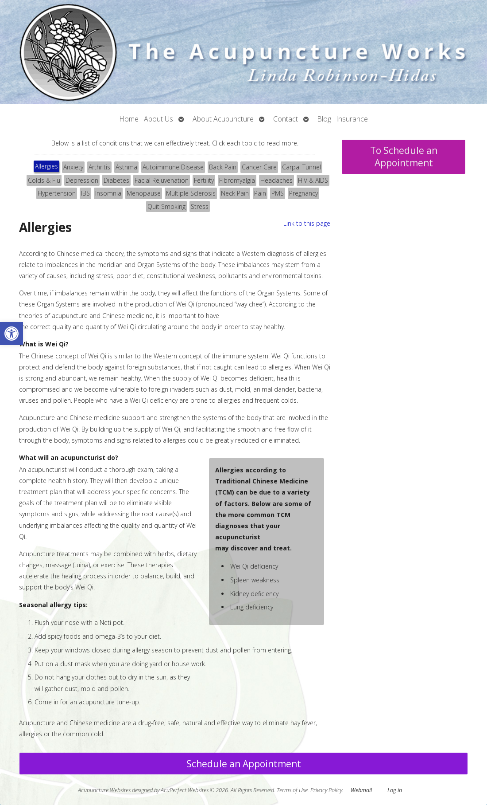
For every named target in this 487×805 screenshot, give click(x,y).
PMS (277, 193)
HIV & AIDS (313, 180)
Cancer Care (259, 167)
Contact (285, 119)
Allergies (46, 166)
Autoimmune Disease (173, 167)
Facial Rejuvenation (162, 180)
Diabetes (116, 180)
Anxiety (73, 167)
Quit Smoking (166, 206)
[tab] (46, 167)
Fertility (204, 180)
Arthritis (99, 167)
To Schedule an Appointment (403, 156)
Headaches (276, 180)
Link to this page (306, 223)
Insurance (352, 119)
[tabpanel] (174, 482)
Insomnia (108, 193)
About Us (158, 119)
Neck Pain (235, 193)
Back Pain (222, 167)
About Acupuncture (223, 119)
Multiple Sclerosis (191, 193)
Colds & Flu (44, 180)
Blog (324, 119)
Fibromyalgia (237, 180)
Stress (200, 206)
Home (129, 119)
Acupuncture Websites (104, 790)
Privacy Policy (326, 790)
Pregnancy (303, 193)
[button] (11, 333)
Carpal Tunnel (301, 167)
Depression (82, 180)
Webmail (361, 790)
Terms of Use (292, 790)
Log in (394, 790)
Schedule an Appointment (243, 764)
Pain (260, 193)
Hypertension (57, 193)
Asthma (126, 167)
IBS (85, 193)
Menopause (144, 193)
